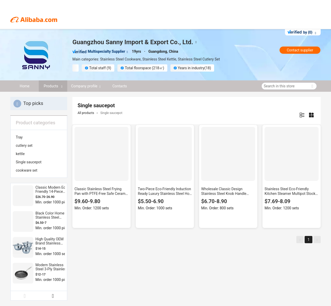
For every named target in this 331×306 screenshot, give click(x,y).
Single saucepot (28, 162)
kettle (20, 154)
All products (86, 113)
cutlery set (24, 145)
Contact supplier (300, 50)
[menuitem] (39, 137)
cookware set (26, 170)
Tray (19, 137)
